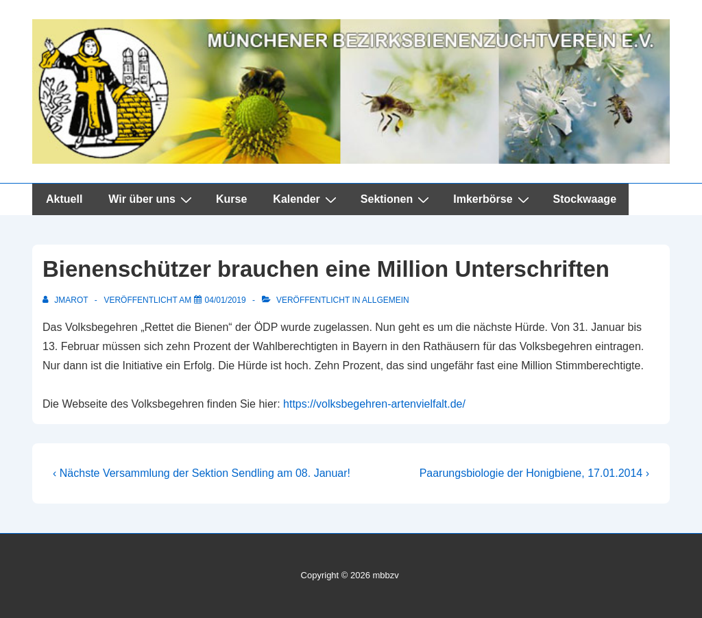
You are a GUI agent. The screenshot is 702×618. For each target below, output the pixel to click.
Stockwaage (584, 199)
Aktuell (64, 199)
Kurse (231, 199)
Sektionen (397, 199)
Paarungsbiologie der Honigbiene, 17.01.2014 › (534, 473)
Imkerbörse (492, 199)
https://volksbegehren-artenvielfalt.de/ (374, 404)
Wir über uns (151, 199)
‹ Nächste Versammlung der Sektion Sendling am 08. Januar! (201, 473)
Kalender (306, 199)
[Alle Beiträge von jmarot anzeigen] (66, 300)
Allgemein (385, 300)
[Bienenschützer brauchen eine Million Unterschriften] (225, 300)
